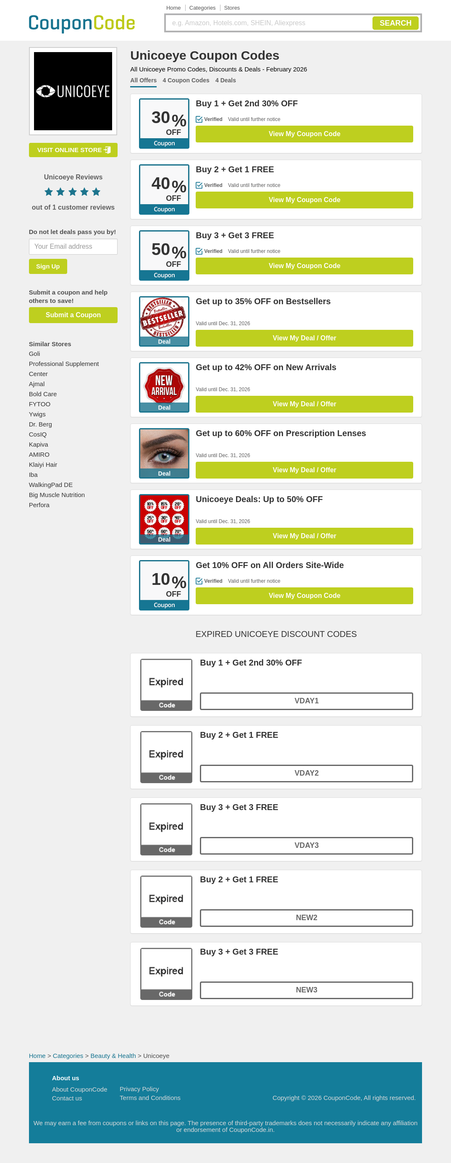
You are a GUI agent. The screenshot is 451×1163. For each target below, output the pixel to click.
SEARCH (396, 23)
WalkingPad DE (51, 484)
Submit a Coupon (73, 314)
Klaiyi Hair (43, 464)
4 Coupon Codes (186, 80)
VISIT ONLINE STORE (69, 149)
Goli (34, 353)
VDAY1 (306, 707)
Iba (33, 474)
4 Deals (225, 80)
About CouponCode (80, 1094)
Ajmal (37, 383)
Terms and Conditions (150, 1102)
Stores (232, 8)
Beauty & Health (113, 1060)
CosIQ (38, 434)
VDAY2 (306, 779)
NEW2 (306, 923)
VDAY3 (306, 851)
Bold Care (43, 393)
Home (173, 8)
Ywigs (37, 414)
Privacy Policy (139, 1093)
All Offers (143, 80)
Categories (202, 8)
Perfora (39, 504)
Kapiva (38, 444)
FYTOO (39, 404)
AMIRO (39, 454)
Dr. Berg (40, 424)
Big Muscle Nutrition (57, 494)
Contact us (67, 1103)
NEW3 (306, 996)
